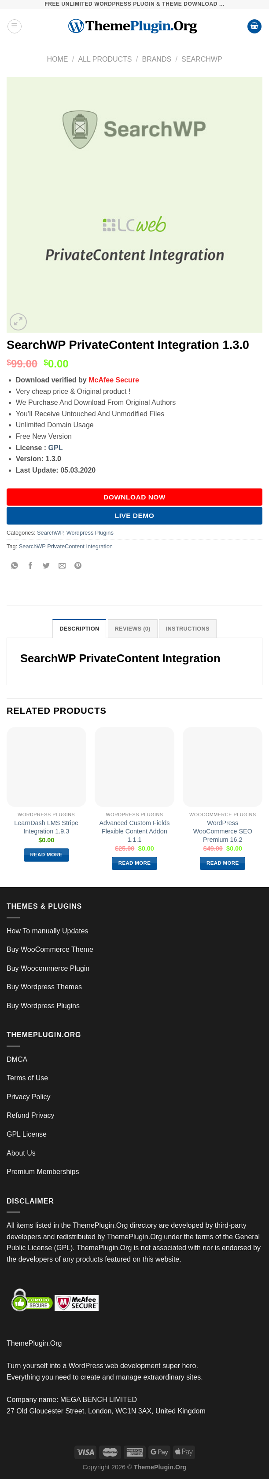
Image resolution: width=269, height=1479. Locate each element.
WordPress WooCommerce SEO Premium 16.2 (222, 831)
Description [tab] (79, 628)
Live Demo (135, 515)
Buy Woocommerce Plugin (48, 968)
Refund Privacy (31, 1115)
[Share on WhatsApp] (14, 566)
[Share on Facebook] (30, 566)
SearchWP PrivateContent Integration (66, 546)
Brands (156, 59)
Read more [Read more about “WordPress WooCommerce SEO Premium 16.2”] (222, 863)
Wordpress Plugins (90, 532)
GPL (55, 447)
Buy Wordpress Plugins (43, 1005)
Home (57, 59)
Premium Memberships (43, 1171)
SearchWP (201, 59)
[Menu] (14, 26)
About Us (21, 1153)
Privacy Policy (29, 1097)
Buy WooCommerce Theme (50, 949)
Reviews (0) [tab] (133, 628)
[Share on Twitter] (46, 566)
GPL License (27, 1134)
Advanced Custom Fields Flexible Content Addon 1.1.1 (134, 831)
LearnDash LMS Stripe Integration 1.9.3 (46, 827)
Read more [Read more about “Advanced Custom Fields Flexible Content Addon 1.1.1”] (134, 863)
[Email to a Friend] (62, 566)
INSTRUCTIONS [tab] (188, 628)
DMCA (17, 1059)
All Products (105, 59)
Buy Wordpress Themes (44, 987)
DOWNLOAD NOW (134, 497)
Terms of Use (27, 1078)
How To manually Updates (47, 931)
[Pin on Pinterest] (78, 566)
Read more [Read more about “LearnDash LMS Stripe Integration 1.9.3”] (46, 854)
